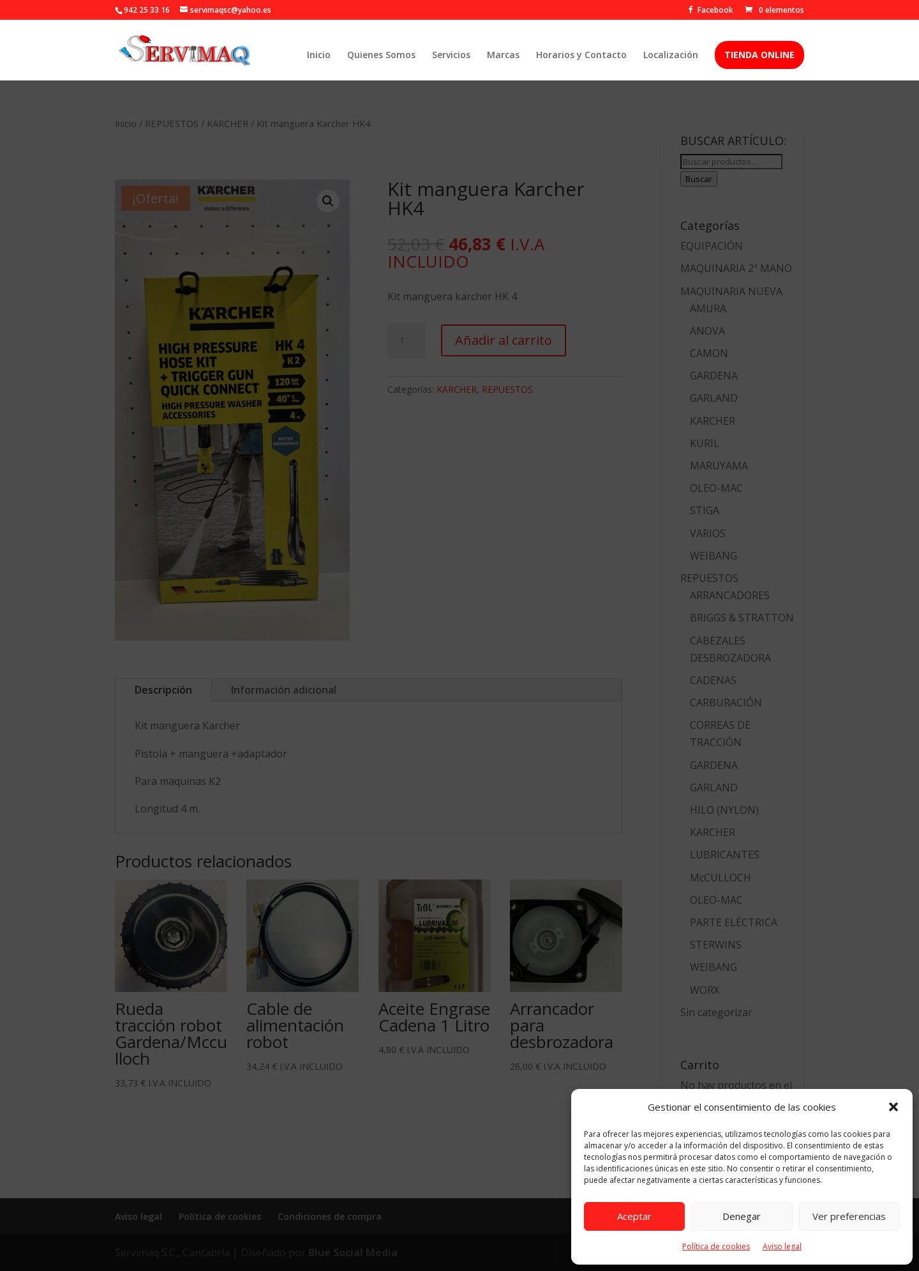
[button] (893, 1106)
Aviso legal (782, 1246)
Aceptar (634, 1216)
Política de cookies (716, 1246)
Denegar (741, 1216)
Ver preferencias (849, 1216)
